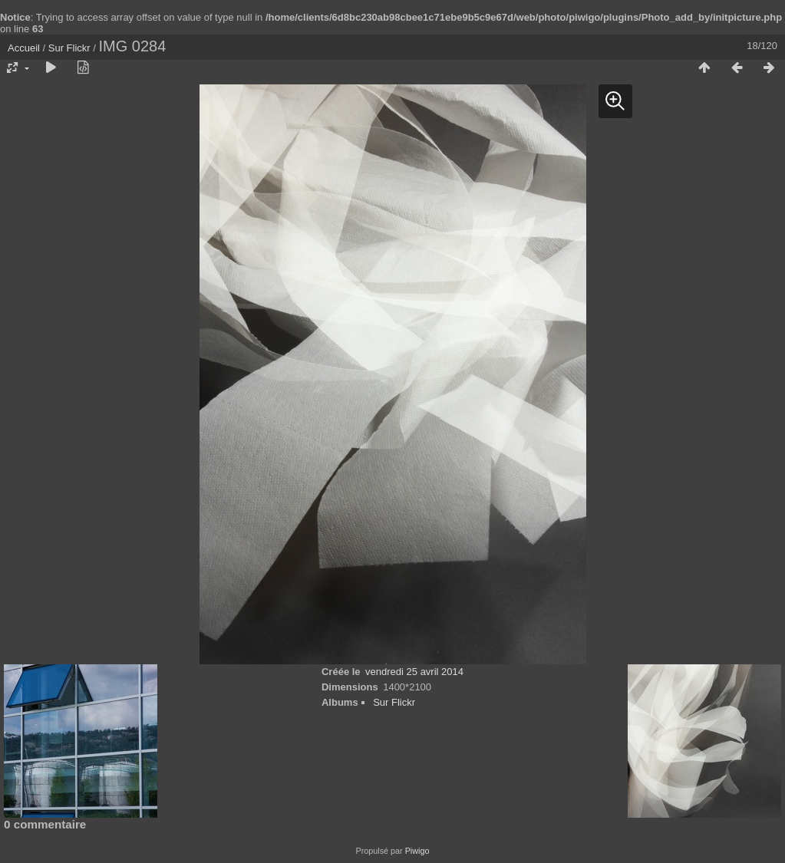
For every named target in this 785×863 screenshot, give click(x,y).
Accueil (24, 48)
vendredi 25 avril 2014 (414, 671)
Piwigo (417, 850)
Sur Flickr (69, 48)
